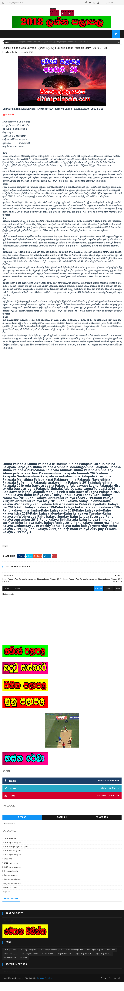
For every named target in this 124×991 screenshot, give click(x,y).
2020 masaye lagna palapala (16, 856)
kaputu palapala (11, 885)
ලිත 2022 (7, 901)
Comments (102, 827)
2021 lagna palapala (12, 864)
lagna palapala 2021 (12, 889)
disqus (117, 599)
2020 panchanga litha (13, 860)
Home (4, 44)
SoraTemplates (17, 987)
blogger (97, 599)
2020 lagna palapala (12, 852)
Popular (62, 827)
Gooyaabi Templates (45, 987)
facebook (107, 599)
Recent (22, 827)
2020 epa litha (10, 848)
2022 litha (8, 868)
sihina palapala (10, 897)
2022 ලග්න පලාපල (11, 873)
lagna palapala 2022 (12, 893)
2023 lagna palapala (12, 877)
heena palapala (11, 881)
